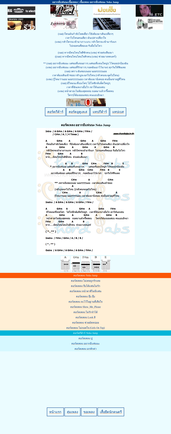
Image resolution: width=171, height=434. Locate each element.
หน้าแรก (55, 412)
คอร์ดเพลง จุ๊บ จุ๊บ (85, 296)
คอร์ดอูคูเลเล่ (78, 112)
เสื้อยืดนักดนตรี (111, 412)
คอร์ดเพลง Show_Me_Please (85, 307)
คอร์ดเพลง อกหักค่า (86, 348)
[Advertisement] (86, 374)
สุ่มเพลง (72, 412)
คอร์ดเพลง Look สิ (85, 317)
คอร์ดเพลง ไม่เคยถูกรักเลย (85, 280)
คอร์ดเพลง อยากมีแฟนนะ (85, 343)
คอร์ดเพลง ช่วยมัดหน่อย (85, 322)
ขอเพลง (89, 412)
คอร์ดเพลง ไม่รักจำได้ (85, 312)
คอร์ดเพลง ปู (85, 338)
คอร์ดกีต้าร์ (55, 112)
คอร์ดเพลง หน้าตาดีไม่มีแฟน (85, 291)
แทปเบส (118, 112)
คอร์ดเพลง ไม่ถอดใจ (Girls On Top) (85, 327)
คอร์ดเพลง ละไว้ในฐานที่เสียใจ (85, 301)
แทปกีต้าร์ (100, 112)
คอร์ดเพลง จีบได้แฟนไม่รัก (85, 286)
